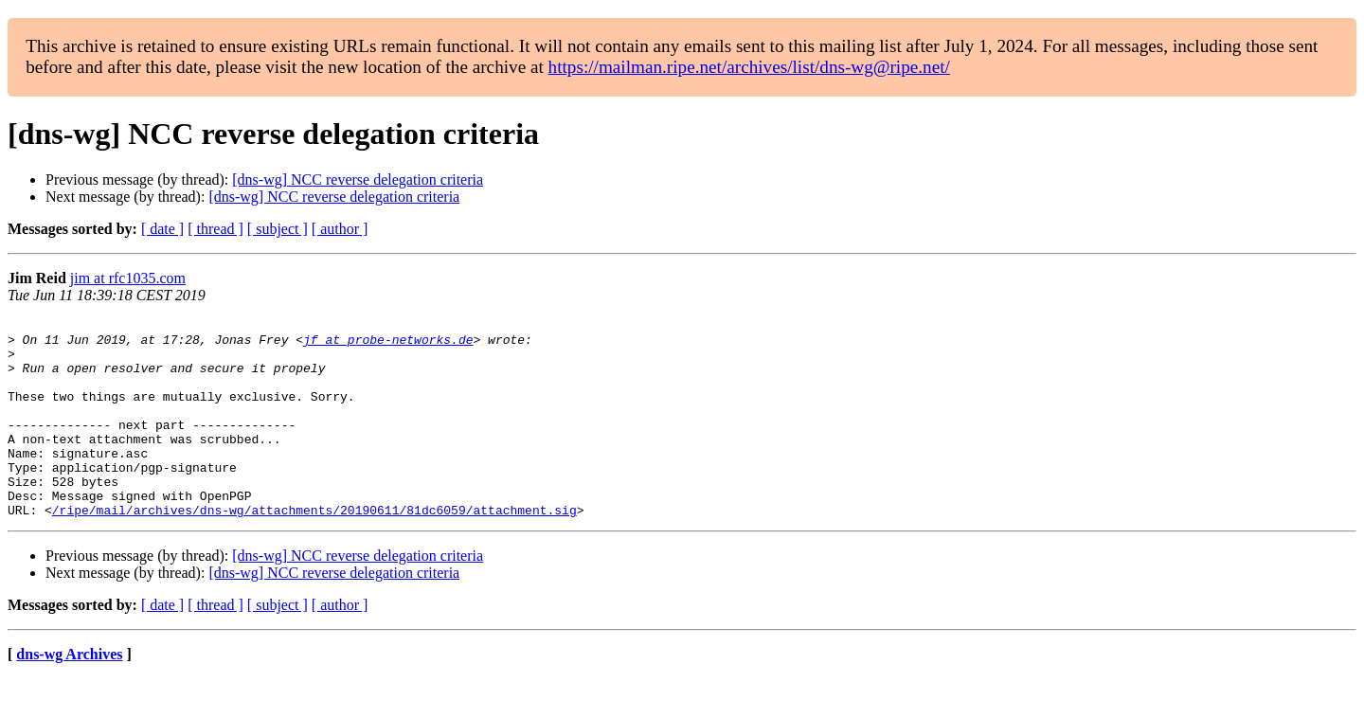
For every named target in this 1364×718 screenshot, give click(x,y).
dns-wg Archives (69, 694)
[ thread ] (215, 229)
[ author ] (340, 229)
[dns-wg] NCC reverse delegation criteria (357, 179)
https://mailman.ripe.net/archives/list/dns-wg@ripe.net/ (749, 67)
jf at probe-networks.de (388, 344)
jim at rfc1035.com (128, 278)
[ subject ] (277, 229)
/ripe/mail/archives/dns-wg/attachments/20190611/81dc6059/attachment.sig (314, 549)
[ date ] (162, 229)
